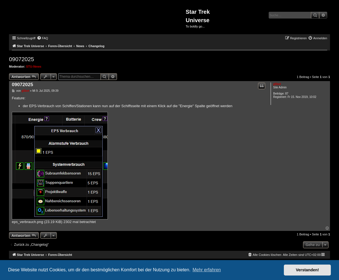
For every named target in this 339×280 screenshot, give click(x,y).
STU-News (33, 66)
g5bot (277, 84)
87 (286, 93)
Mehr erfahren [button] (206, 269)
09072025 (21, 59)
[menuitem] (42, 38)
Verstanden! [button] (307, 270)
